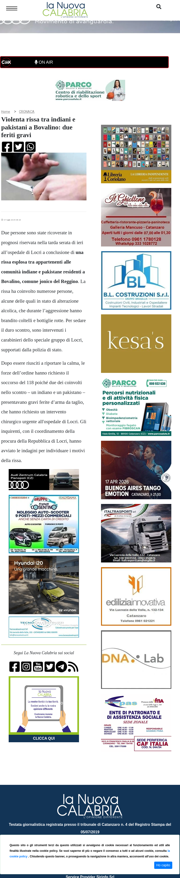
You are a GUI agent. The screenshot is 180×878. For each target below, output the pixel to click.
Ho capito (163, 865)
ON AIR (44, 62)
